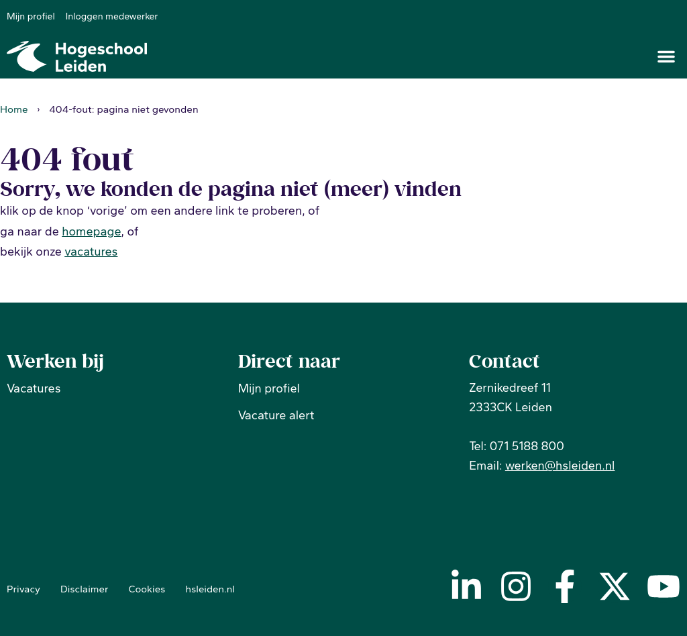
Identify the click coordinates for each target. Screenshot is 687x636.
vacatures (90, 251)
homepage (91, 230)
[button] (666, 56)
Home (14, 108)
